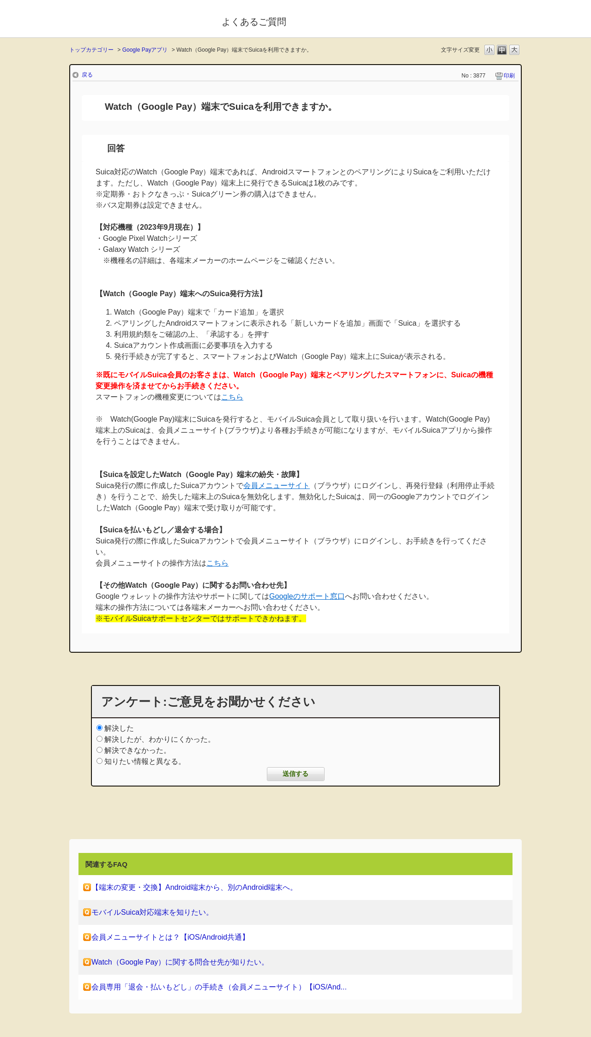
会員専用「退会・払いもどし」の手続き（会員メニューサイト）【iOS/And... (219, 987)
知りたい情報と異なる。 (145, 761)
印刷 (509, 75)
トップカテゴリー (91, 50)
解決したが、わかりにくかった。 (159, 739)
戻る (87, 75)
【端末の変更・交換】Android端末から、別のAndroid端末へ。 (194, 887)
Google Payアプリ (145, 50)
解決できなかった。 (137, 750)
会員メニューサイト (276, 485)
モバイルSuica (139, 20)
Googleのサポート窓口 (307, 596)
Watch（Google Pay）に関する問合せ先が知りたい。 (180, 962)
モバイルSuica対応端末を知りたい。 (152, 912)
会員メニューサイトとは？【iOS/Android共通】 (170, 937)
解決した (119, 728)
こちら (232, 397)
